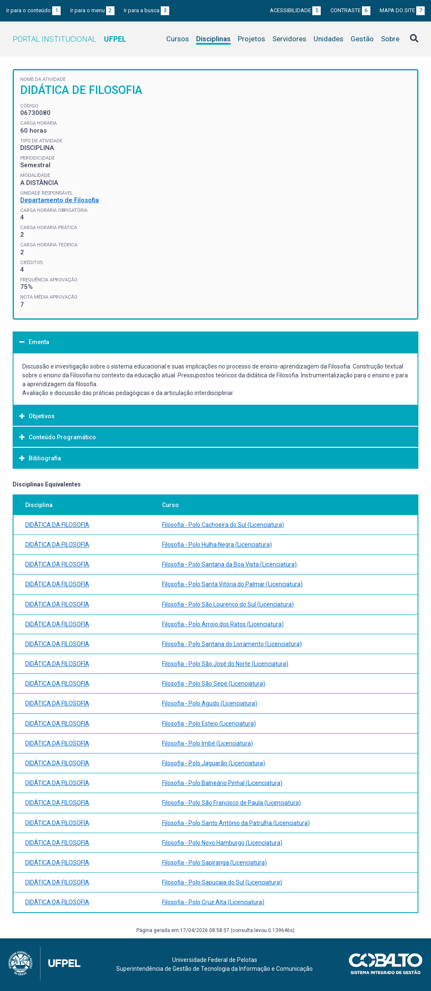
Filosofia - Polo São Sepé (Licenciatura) (213, 683)
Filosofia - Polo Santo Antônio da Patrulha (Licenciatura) (236, 823)
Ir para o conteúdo (33, 10)
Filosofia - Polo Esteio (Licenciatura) (209, 723)
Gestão (362, 39)
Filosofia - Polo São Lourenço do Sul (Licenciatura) (228, 604)
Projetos (251, 39)
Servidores (289, 39)
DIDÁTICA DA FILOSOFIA (57, 524)
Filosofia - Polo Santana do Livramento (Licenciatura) (232, 644)
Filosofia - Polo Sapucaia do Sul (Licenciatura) (222, 882)
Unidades (328, 39)
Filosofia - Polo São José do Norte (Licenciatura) (225, 663)
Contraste (350, 10)
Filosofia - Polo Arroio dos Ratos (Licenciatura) (223, 624)
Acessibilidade (295, 10)
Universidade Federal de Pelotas (214, 959)
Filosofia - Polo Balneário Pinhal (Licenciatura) (222, 783)
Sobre (390, 39)
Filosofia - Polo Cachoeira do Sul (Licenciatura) (223, 524)
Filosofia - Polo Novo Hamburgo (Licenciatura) (222, 842)
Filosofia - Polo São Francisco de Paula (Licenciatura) (231, 802)
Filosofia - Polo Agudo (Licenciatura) (209, 703)
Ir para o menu (92, 10)
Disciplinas (213, 39)
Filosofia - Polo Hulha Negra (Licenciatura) (217, 544)
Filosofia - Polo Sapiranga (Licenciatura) (214, 862)
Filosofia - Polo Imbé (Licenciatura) (207, 743)
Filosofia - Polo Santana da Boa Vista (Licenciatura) (229, 564)
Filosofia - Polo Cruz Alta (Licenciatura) (213, 902)
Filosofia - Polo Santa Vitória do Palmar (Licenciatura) (232, 584)
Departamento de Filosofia (59, 200)
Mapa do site (402, 10)
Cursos (177, 39)
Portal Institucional (69, 39)
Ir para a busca (146, 10)
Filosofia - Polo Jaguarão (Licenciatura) (213, 763)
